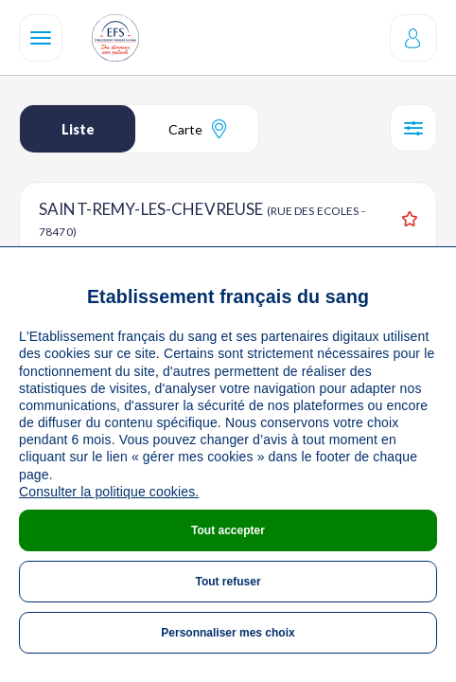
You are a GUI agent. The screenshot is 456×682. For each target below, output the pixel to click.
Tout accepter (228, 530)
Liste (78, 129)
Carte (197, 128)
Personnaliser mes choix (227, 632)
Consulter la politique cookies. (109, 491)
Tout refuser (227, 581)
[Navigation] (40, 38)
